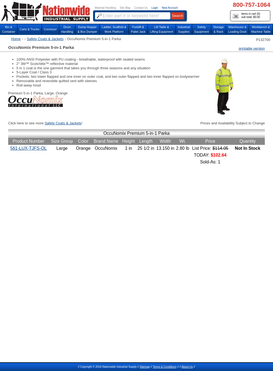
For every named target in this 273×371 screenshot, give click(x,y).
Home (16, 39)
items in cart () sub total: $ (246, 15)
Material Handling (105, 7)
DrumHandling (67, 29)
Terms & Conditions (164, 366)
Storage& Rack (218, 29)
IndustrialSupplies (184, 29)
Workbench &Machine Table (261, 29)
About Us (187, 366)
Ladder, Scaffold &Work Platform (114, 29)
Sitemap (145, 366)
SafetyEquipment (201, 29)
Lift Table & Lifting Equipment (161, 29)
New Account (170, 7)
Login (155, 7)
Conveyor (50, 29)
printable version (252, 48)
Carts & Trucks (29, 29)
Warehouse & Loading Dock (237, 29)
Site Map (125, 7)
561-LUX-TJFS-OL (28, 148)
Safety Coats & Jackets (45, 39)
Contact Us (141, 7)
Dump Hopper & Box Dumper (87, 29)
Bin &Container (8, 29)
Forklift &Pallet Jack (138, 29)
